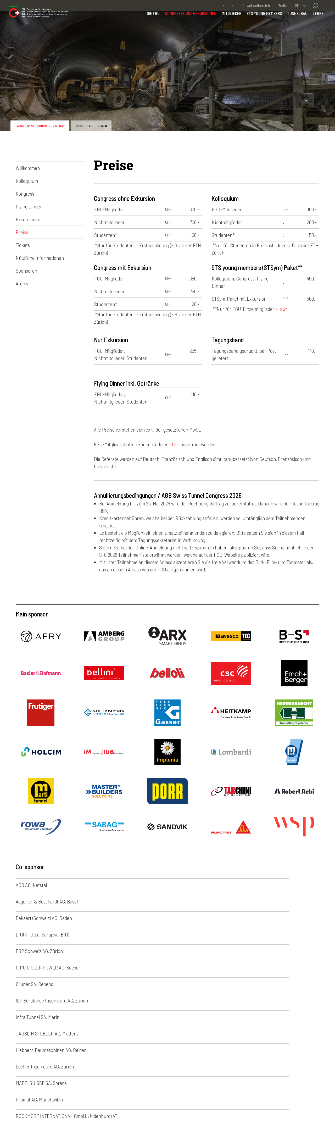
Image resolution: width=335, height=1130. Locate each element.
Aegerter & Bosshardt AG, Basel (150, 885)
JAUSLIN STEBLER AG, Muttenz (47, 934)
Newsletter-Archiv (204, 1052)
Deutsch (241, 1044)
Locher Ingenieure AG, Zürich (251, 934)
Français (241, 1052)
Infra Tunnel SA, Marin (244, 918)
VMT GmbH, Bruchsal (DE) (247, 975)
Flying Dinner (29, 206)
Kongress (25, 193)
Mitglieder (224, 27)
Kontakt (228, 5)
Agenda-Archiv (200, 1066)
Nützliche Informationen (40, 258)
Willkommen (28, 168)
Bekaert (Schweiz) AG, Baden (250, 885)
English (240, 1066)
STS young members (257, 27)
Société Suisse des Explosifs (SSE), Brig (157, 975)
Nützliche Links (201, 1081)
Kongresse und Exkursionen (184, 27)
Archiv (22, 283)
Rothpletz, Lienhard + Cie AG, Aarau (51, 975)
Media (282, 5)
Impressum (94, 1113)
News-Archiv (198, 1059)
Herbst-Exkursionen (108, 124)
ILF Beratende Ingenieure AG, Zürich (155, 918)
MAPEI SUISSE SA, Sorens (41, 951)
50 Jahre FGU (200, 1074)
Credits (165, 1113)
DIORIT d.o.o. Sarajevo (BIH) (42, 901)
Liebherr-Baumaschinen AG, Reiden (154, 934)
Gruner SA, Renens (34, 918)
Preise (22, 232)
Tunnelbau (290, 27)
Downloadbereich (256, 5)
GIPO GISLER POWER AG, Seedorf (255, 901)
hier (176, 444)
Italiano (240, 1059)
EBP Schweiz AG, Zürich (142, 901)
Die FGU (146, 27)
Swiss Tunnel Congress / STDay (46, 124)
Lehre (311, 27)
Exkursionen (28, 219)
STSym (282, 309)
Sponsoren (26, 270)
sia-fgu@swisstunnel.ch (61, 1069)
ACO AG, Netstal (31, 885)
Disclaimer (121, 1113)
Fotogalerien (198, 1044)
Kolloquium (27, 181)
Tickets (23, 245)
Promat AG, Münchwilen (142, 951)
